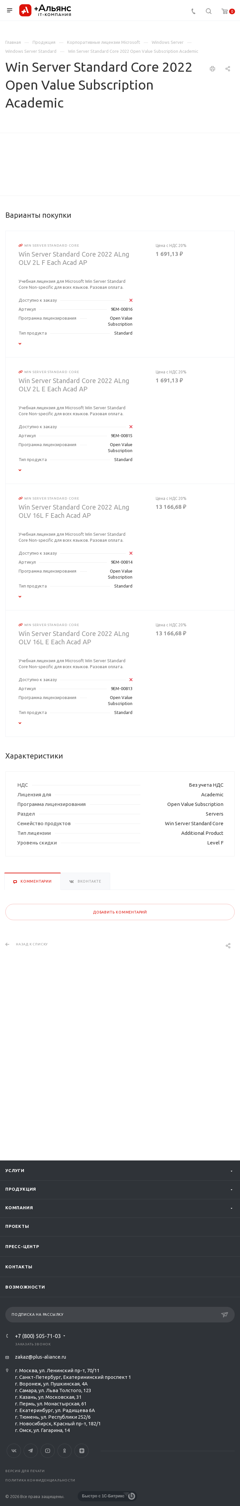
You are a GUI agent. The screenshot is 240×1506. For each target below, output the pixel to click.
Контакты (18, 1266)
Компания (19, 1207)
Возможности (25, 1287)
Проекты (17, 1226)
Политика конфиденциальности (40, 1480)
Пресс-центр (22, 1246)
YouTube (47, 1451)
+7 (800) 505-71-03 (38, 1336)
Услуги (15, 1170)
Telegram (31, 1451)
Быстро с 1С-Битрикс (103, 1496)
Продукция (20, 1189)
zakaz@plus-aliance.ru (40, 1357)
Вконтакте (14, 1451)
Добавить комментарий (120, 1062)
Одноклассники (64, 1451)
